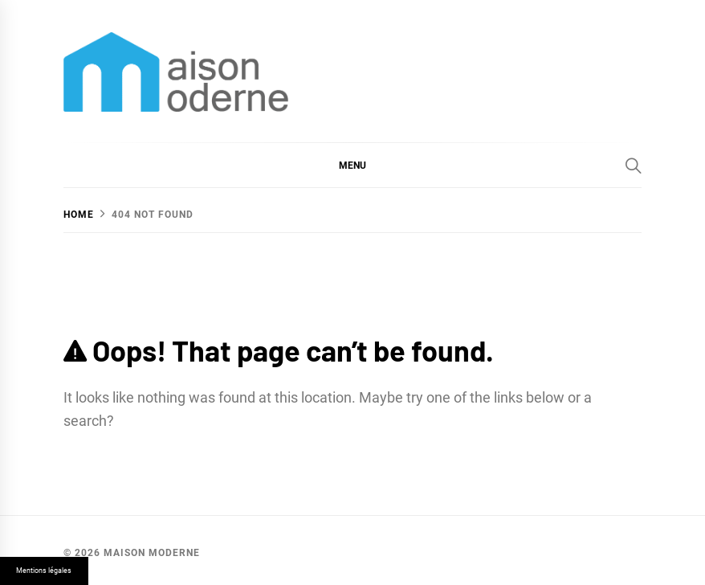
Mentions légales (43, 571)
